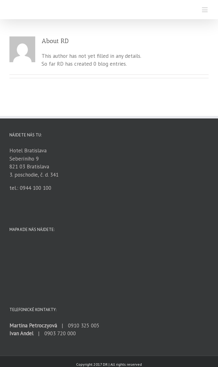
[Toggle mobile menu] (205, 9)
